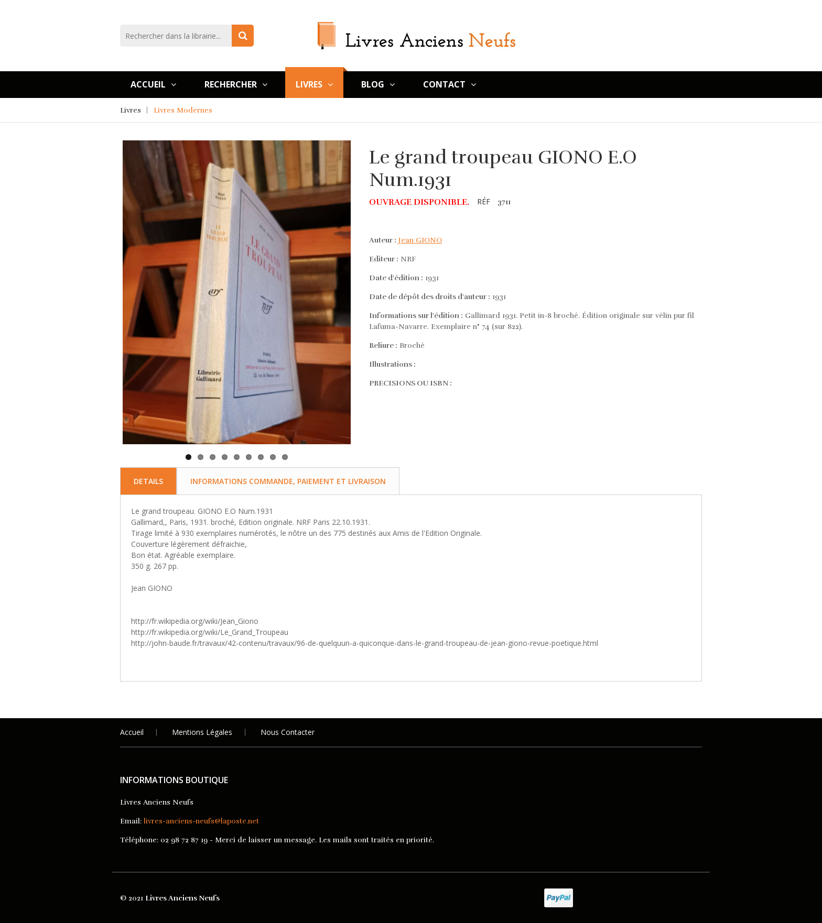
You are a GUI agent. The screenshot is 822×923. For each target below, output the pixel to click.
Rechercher (235, 84)
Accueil (153, 84)
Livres (314, 84)
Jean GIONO (420, 240)
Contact (449, 84)
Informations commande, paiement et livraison (288, 481)
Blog (378, 84)
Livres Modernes (183, 110)
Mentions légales (202, 732)
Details (148, 481)
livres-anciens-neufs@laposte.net (201, 821)
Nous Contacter (288, 732)
